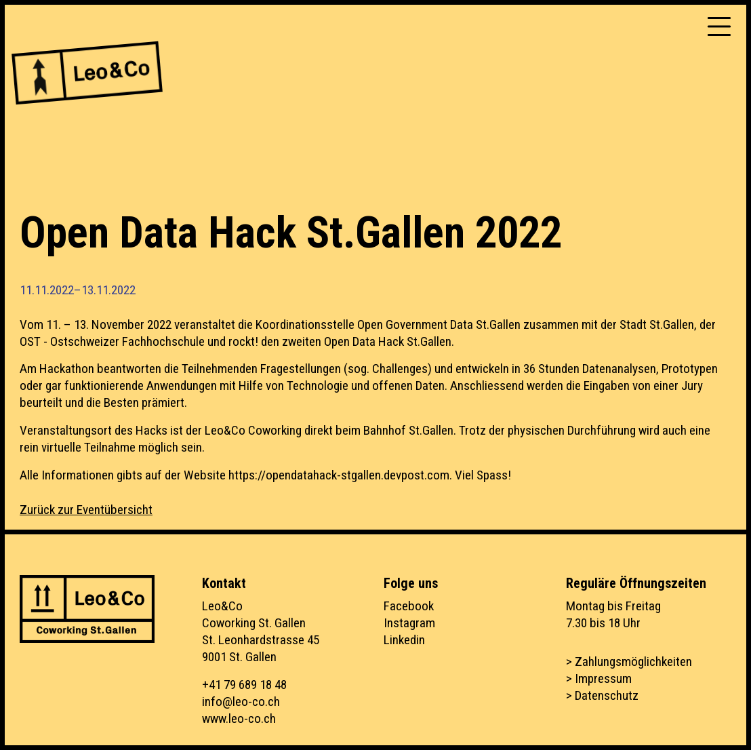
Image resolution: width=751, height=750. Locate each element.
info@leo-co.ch (241, 701)
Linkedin (404, 640)
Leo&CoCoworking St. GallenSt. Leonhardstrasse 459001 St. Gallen (260, 631)
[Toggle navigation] (719, 26)
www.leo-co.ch (239, 718)
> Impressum (599, 678)
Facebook (409, 606)
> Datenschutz (602, 695)
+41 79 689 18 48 (244, 684)
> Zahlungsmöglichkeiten (629, 661)
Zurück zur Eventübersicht (86, 509)
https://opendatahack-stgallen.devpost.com (338, 475)
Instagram (409, 623)
